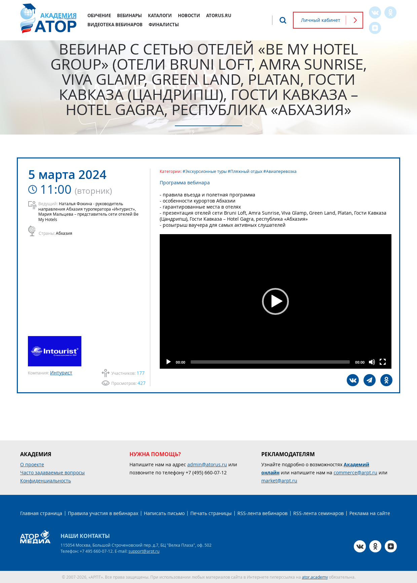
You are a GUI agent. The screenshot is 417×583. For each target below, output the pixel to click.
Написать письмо (164, 513)
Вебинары (129, 15)
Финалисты (164, 25)
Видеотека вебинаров (115, 25)
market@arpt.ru (279, 480)
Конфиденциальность (45, 480)
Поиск (282, 20)
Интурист (61, 372)
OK (390, 12)
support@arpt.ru (143, 551)
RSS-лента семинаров (318, 513)
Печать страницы (211, 513)
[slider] (270, 362)
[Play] (168, 362)
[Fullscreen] (382, 362)
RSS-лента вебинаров (262, 513)
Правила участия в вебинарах (103, 513)
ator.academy (315, 577)
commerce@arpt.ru (355, 472)
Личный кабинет (320, 20)
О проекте (32, 464)
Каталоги (160, 15)
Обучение (99, 15)
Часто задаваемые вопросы (52, 472)
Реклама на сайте (369, 513)
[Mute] (372, 362)
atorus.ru (218, 15)
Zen (375, 28)
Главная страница (41, 513)
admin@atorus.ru (207, 464)
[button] (275, 301)
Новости (189, 15)
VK (375, 12)
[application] (275, 301)
